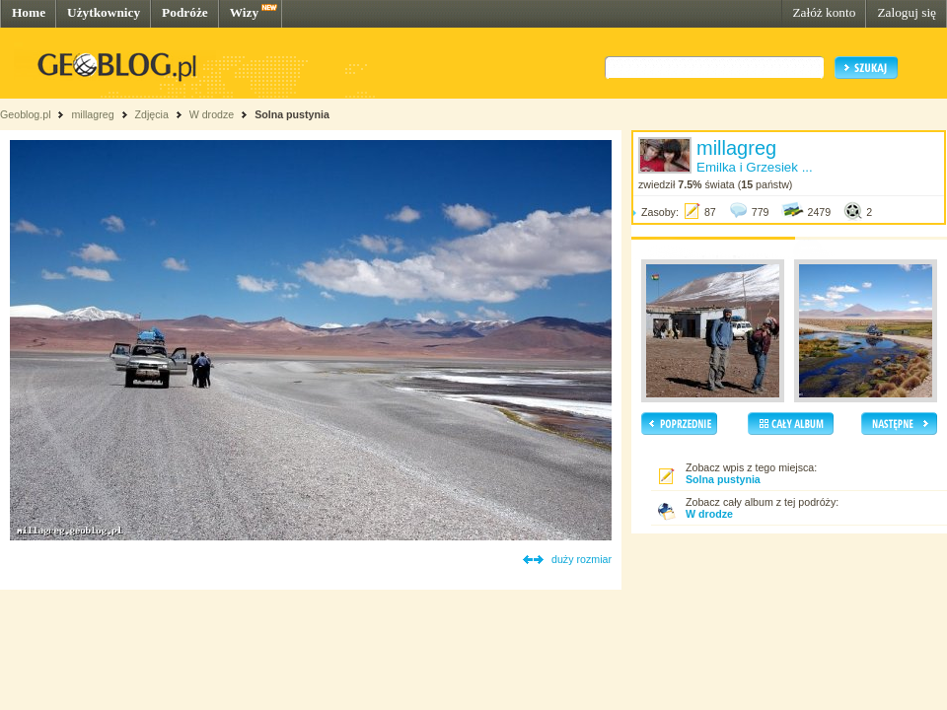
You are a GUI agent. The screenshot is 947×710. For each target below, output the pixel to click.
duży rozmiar (581, 559)
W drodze (212, 114)
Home (28, 12)
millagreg (92, 114)
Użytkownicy (103, 12)
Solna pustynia (292, 114)
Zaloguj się (906, 12)
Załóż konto (823, 12)
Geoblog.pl (25, 114)
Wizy (244, 12)
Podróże (185, 12)
